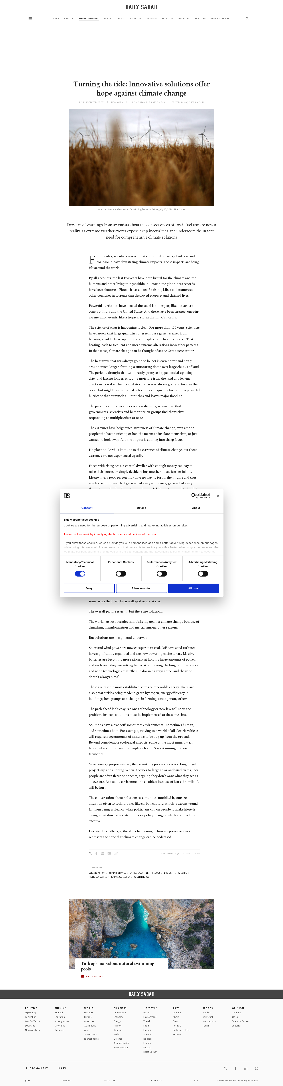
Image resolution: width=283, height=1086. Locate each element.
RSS (196, 1080)
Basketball (208, 1016)
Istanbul (59, 1012)
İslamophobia (91, 1038)
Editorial (236, 1025)
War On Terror (32, 1021)
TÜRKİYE (60, 1008)
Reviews (177, 1034)
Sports (208, 1008)
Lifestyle (150, 1008)
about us (109, 1080)
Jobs (27, 1080)
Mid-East (88, 1012)
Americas (89, 1021)
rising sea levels (98, 876)
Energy (117, 1021)
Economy (118, 1016)
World (89, 1008)
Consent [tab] (86, 507)
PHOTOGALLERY (94, 976)
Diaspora (59, 1030)
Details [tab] (141, 507)
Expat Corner (220, 18)
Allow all (193, 588)
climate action (97, 872)
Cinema (177, 1012)
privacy (67, 1080)
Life (56, 18)
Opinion (238, 1008)
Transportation (121, 1043)
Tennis (206, 1025)
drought (169, 872)
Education (60, 1016)
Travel (108, 18)
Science (152, 18)
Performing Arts (181, 1030)
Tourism (118, 1030)
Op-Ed (235, 1016)
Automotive (120, 1012)
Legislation (30, 1016)
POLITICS (31, 1008)
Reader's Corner (240, 1021)
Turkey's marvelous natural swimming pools (118, 966)
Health (69, 18)
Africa (87, 1030)
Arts (176, 1008)
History (184, 18)
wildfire (182, 872)
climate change (117, 872)
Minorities (60, 1025)
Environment (89, 18)
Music (176, 1016)
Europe (88, 1016)
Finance (118, 1025)
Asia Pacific (90, 1025)
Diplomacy (30, 1012)
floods (156, 872)
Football (207, 1012)
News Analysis (32, 1030)
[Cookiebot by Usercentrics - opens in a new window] (194, 496)
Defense (118, 1038)
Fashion (136, 18)
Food (122, 18)
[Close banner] (218, 496)
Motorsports (209, 1021)
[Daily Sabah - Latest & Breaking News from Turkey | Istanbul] (141, 7)
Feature (200, 18)
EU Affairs (30, 1025)
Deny (89, 588)
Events (176, 1021)
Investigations (62, 1021)
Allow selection (141, 588)
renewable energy (120, 876)
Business (120, 1008)
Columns (236, 1012)
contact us (154, 1080)
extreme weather (139, 872)
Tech (116, 1034)
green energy (141, 876)
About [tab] (196, 507)
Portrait (177, 1025)
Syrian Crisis (90, 1034)
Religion (168, 18)
